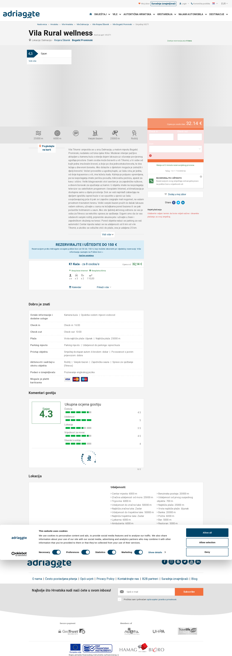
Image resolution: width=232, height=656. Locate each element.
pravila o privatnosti (168, 599)
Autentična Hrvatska (139, 14)
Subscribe (189, 591)
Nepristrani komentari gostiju (185, 545)
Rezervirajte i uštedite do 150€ (47, 545)
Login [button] (185, 4)
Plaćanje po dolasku (149, 543)
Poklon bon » (97, 252)
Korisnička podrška (200, 4)
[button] (215, 3)
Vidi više (32, 61)
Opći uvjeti (86, 579)
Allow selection (207, 638)
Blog (194, 579)
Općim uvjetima (86, 255)
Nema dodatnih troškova (82, 545)
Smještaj (102, 14)
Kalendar (75, 287)
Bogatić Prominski (83, 40)
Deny (207, 648)
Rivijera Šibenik (62, 40)
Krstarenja (166, 14)
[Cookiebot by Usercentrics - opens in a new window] (19, 650)
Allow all (207, 628)
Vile (117, 14)
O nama (37, 579)
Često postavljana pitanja (61, 579)
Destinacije (218, 14)
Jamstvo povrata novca (115, 543)
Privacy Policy (105, 579)
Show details (155, 648)
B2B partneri (150, 579)
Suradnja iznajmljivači (163, 3)
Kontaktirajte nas (128, 579)
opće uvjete (152, 599)
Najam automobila (193, 14)
